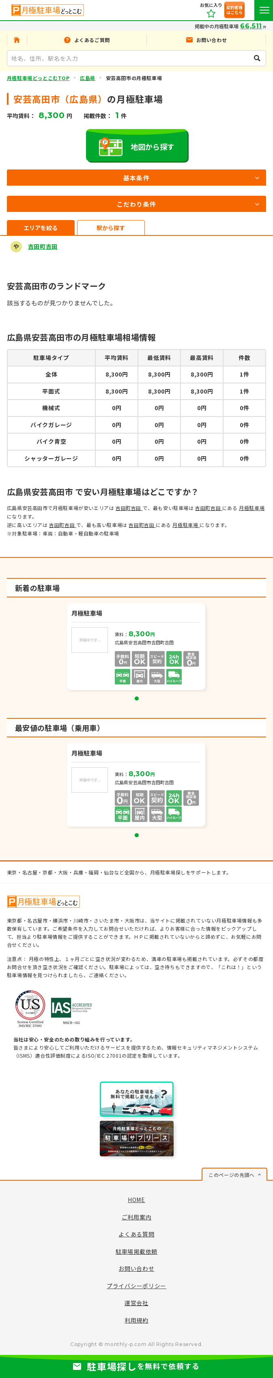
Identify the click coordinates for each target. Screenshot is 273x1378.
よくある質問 (136, 1234)
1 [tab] (137, 698)
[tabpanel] (137, 647)
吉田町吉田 (43, 246)
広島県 (87, 77)
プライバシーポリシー (136, 1286)
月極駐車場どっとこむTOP (38, 77)
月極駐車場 (251, 507)
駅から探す (111, 228)
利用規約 (136, 1320)
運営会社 (136, 1303)
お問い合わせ (136, 1268)
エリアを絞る (41, 228)
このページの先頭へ (231, 1174)
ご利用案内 (137, 1217)
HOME (136, 1200)
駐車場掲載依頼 (136, 1251)
